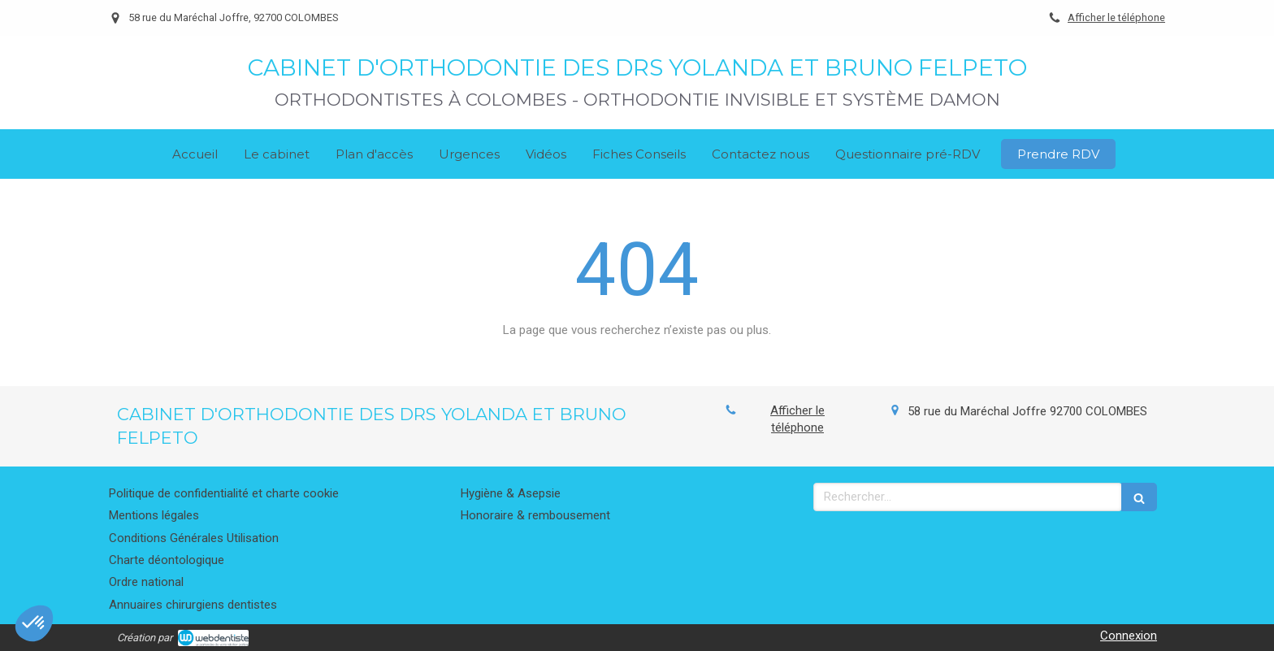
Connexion (1128, 635)
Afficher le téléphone (1116, 17)
